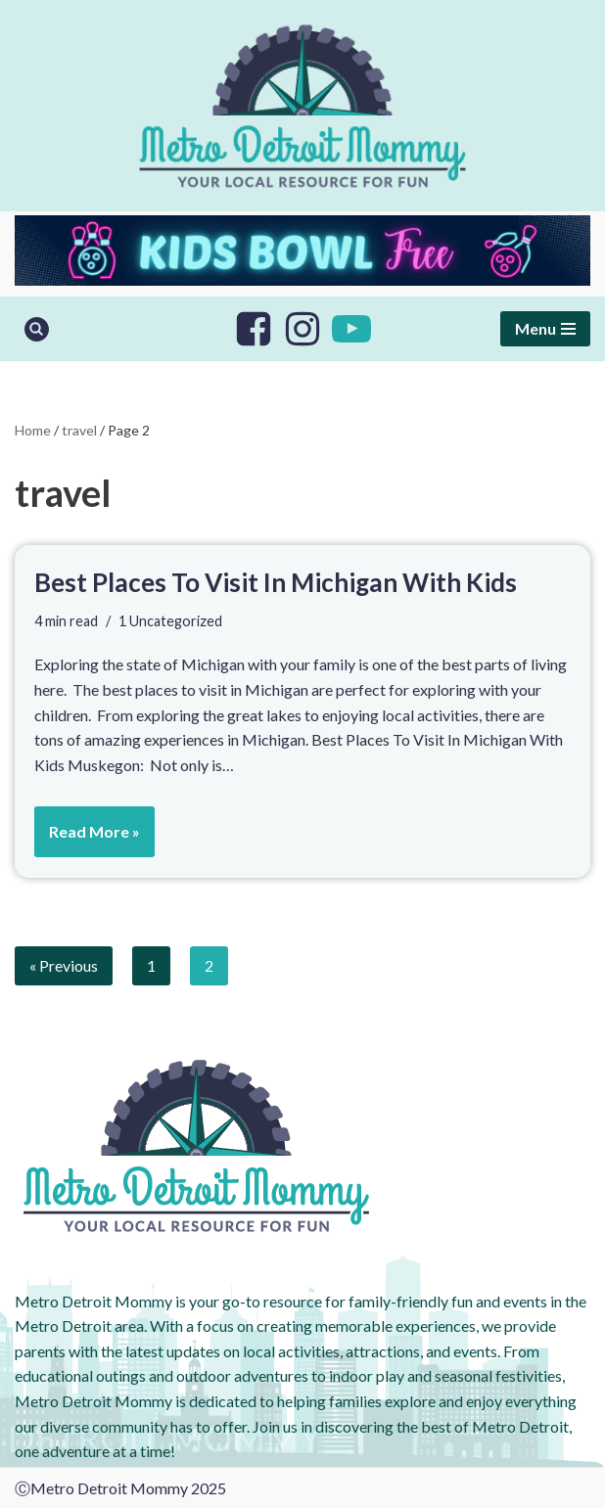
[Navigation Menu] (545, 328)
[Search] (36, 329)
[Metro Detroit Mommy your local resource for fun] (302, 106)
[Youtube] (351, 328)
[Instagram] (302, 328)
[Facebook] (253, 328)
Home (33, 430)
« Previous (63, 965)
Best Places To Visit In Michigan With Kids (275, 582)
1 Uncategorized (170, 621)
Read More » (87, 837)
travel (79, 430)
